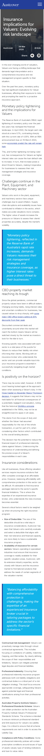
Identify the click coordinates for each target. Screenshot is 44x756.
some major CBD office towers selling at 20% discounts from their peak (20, 316)
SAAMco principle (26, 406)
